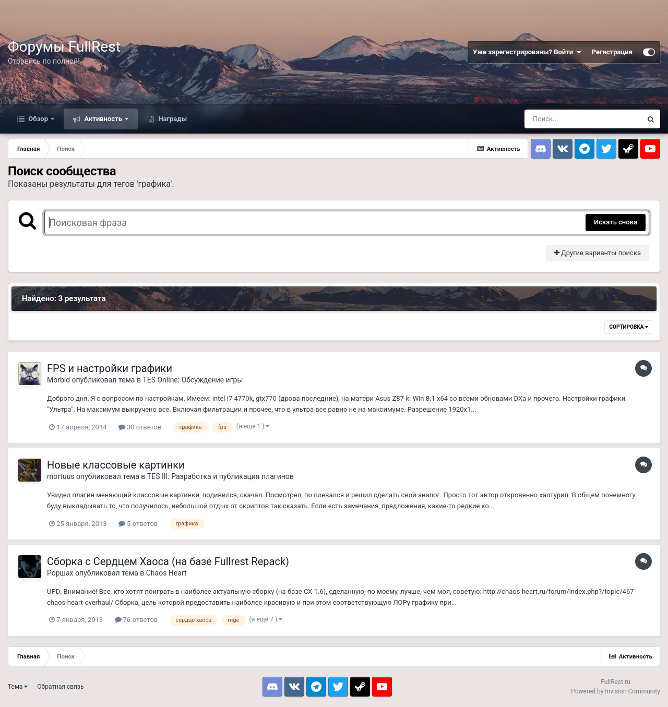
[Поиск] (582, 119)
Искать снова (615, 222)
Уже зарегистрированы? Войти (527, 52)
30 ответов (140, 427)
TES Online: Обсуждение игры (192, 380)
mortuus (61, 476)
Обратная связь (60, 686)
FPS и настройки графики (109, 368)
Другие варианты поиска (597, 253)
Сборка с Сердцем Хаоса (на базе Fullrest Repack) (168, 561)
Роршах (60, 573)
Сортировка (629, 327)
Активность (103, 119)
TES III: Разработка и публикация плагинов (220, 476)
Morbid (58, 380)
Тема (18, 686)
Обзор (38, 119)
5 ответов (138, 524)
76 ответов (136, 620)
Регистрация (612, 52)
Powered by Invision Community (615, 691)
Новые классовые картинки (116, 465)
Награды (172, 119)
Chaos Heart (166, 573)
